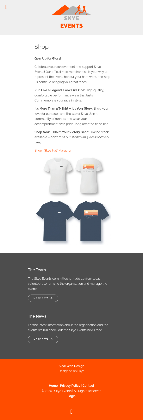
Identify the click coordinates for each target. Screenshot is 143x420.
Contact (88, 386)
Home (53, 386)
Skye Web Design (71, 366)
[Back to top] (71, 412)
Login (71, 396)
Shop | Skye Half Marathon (53, 150)
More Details (43, 298)
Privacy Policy (70, 386)
